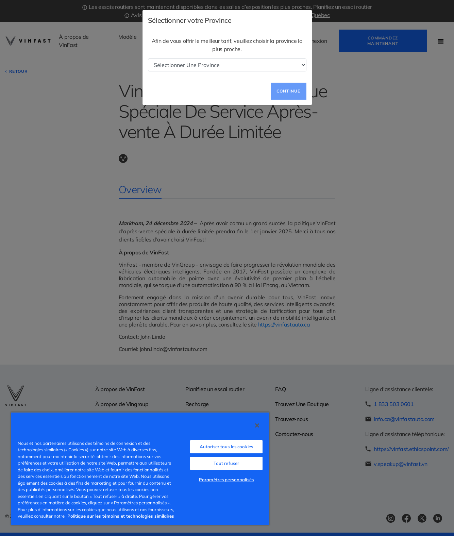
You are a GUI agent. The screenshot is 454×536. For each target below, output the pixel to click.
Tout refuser (226, 463)
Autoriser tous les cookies (226, 446)
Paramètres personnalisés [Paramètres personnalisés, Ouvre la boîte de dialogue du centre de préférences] (226, 479)
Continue (288, 91)
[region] (140, 468)
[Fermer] (257, 425)
